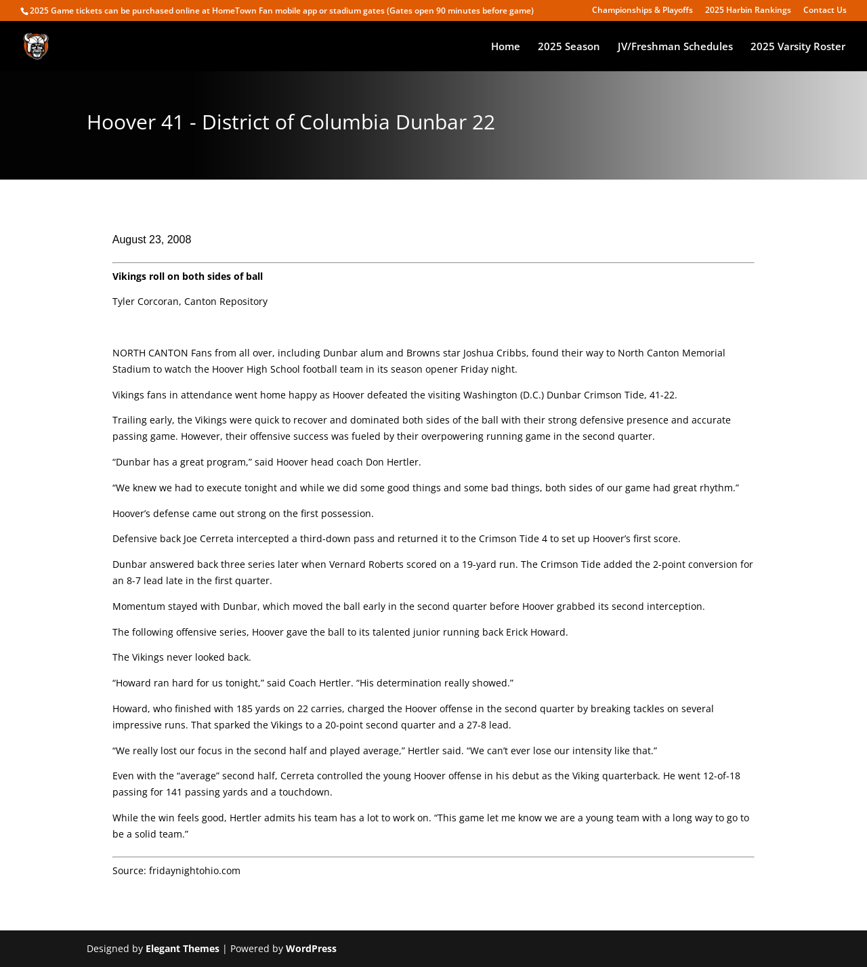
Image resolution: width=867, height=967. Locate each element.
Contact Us (825, 11)
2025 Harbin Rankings (748, 11)
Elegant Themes (182, 948)
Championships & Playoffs (642, 11)
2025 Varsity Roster (797, 47)
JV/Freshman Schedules (675, 47)
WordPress (311, 948)
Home (505, 47)
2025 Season (569, 47)
